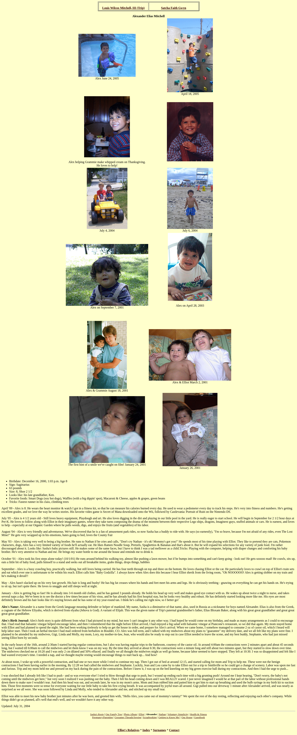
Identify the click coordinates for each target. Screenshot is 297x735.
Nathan (162, 714)
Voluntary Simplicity (178, 714)
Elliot (141, 714)
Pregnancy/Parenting (102, 717)
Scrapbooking (150, 717)
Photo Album (130, 714)
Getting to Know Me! (169, 717)
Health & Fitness (198, 714)
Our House (187, 717)
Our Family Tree (113, 714)
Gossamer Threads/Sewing (127, 717)
